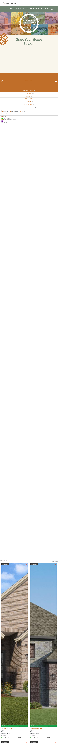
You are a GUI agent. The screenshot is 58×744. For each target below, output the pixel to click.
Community (21, 3)
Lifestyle (34, 3)
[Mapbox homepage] (3, 560)
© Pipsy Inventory (55, 561)
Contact (53, 3)
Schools (43, 3)
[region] (29, 338)
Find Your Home (28, 3)
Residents (48, 3)
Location (39, 3)
